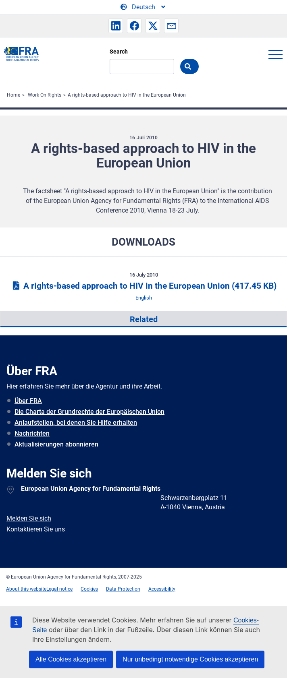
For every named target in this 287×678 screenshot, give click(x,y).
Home (13, 95)
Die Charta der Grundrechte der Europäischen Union (89, 411)
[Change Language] (143, 7)
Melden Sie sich (28, 518)
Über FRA (28, 401)
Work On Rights (44, 95)
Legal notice (59, 589)
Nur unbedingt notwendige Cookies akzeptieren (190, 659)
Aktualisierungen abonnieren (56, 444)
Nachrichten (32, 433)
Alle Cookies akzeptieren (70, 659)
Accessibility (161, 589)
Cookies (89, 589)
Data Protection (123, 589)
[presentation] (143, 319)
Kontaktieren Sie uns (35, 529)
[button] (115, 26)
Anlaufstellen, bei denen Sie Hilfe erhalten (76, 422)
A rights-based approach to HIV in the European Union (127, 95)
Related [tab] (144, 319)
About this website (26, 589)
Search (119, 51)
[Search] (142, 66)
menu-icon (275, 54)
